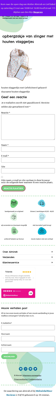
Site (3, 166)
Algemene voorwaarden (32, 375)
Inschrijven (9, 356)
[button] (28, 252)
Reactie (5, 112)
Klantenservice (11, 262)
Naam (5, 145)
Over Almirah (10, 251)
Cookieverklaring (35, 379)
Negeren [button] (38, 12)
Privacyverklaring (21, 379)
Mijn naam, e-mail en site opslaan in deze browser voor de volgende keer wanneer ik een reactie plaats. (27, 181)
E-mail (5, 156)
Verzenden (8, 257)
